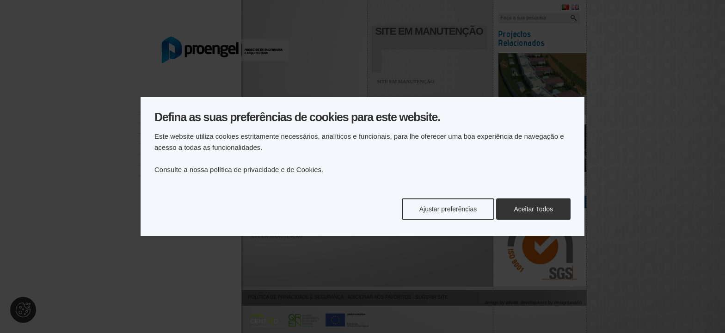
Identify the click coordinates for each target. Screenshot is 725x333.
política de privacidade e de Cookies (265, 169)
